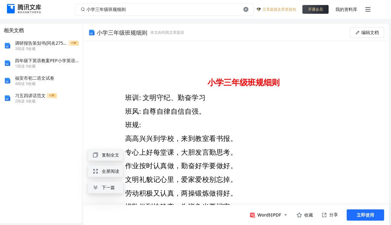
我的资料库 (346, 9)
